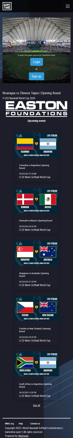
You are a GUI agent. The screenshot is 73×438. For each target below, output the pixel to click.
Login (36, 62)
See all (36, 405)
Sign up (36, 76)
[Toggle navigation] (67, 6)
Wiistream (23, 436)
